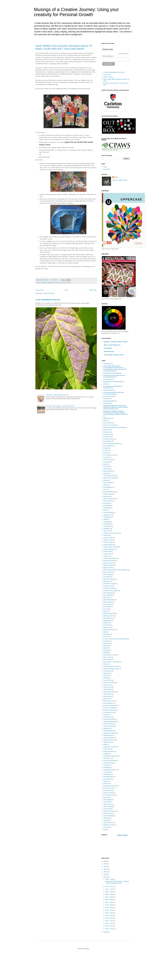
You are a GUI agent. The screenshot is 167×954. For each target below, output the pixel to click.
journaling (106, 650)
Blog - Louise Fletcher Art (112, 345)
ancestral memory (108, 439)
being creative (107, 494)
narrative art (106, 685)
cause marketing (108, 512)
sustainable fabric (108, 776)
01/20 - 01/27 (109, 926)
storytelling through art (110, 770)
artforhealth (106, 469)
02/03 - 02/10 (109, 923)
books (105, 510)
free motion (106, 625)
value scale (106, 802)
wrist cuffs (106, 827)
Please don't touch (108, 701)
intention (105, 646)
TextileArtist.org (109, 351)
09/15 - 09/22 (109, 897)
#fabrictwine (106, 403)
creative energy (107, 542)
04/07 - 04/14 (109, 915)
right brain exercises (109, 740)
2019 (105, 877)
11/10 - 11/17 (109, 886)
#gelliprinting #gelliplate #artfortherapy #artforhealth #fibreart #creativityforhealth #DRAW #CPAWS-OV (115, 407)
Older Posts (92, 290)
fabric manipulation (109, 600)
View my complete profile (119, 180)
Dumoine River (107, 572)
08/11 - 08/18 (109, 902)
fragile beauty (107, 620)
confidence (106, 528)
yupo (104, 829)
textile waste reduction (110, 786)
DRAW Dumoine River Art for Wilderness (115, 570)
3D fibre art (106, 432)
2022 (105, 869)
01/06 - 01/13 (109, 929)
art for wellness (107, 446)
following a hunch (108, 616)
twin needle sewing (109, 795)
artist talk (106, 473)
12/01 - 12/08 (109, 879)
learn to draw (107, 657)
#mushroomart (107, 423)
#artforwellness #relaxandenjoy (112, 381)
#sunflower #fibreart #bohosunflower (114, 427)
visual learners (107, 813)
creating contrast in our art (111, 533)
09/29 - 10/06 (109, 894)
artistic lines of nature (109, 478)
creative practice (108, 544)
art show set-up (107, 459)
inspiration (106, 643)
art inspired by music (109, 455)
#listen (105, 420)
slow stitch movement (109, 760)
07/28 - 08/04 (109, 905)
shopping (106, 753)
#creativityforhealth (109, 401)
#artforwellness (107, 379)
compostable (107, 526)
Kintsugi (105, 652)
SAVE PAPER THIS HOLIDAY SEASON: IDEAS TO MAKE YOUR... (117, 882)
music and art (107, 680)
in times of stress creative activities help (115, 639)
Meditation (106, 673)
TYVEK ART (107, 75)
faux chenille (107, 606)
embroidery (106, 581)
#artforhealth (107, 363)
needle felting (107, 689)
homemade (106, 634)
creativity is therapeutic (110, 558)
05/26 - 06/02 (109, 907)
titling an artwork (108, 793)
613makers (43, 282)
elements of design (109, 579)
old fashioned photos (109, 691)
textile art (106, 783)
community (106, 521)
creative (105, 535)
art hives (105, 450)
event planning (107, 595)
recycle (54, 282)
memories (106, 675)
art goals (105, 448)
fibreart (105, 611)
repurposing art (107, 735)
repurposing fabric (108, 737)
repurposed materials (109, 733)
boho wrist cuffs (108, 501)
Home (66, 290)
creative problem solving (110, 547)
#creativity (106, 398)
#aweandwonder (108, 390)
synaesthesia (107, 779)
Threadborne (108, 348)
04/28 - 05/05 (109, 913)
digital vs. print (107, 567)
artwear (105, 485)
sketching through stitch (110, 756)
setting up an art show (109, 747)
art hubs (105, 453)
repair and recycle (108, 726)
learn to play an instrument (111, 662)
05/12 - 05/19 (109, 910)
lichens (105, 664)
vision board (107, 809)
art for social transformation (111, 443)
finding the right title (109, 613)
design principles (108, 565)
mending (105, 678)
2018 (105, 932)
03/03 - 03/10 (109, 918)
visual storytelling (108, 816)
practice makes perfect (110, 705)
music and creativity (109, 682)
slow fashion (107, 758)
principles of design (109, 707)
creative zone (107, 554)
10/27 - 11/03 (109, 889)
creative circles (107, 540)
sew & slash (106, 749)
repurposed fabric (108, 730)
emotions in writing (108, 588)
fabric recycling (107, 602)
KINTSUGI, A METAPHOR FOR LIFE (57, 395)
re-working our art (108, 712)
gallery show (107, 627)
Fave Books (106, 169)
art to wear (106, 466)
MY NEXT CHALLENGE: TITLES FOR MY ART (60, 406)
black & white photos (109, 498)
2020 (105, 874)
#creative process (108, 396)
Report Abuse (122, 835)
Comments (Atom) (49, 293)
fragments (106, 623)
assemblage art (107, 487)
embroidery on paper (109, 583)
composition (106, 524)
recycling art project (109, 719)
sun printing (106, 772)
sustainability (107, 774)
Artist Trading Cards (109, 475)
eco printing (106, 577)
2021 (105, 872)
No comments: (54, 279)
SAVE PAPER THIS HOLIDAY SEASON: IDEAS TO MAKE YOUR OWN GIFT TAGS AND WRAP (63, 47)
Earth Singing (107, 574)
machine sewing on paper (111, 666)
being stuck (106, 496)
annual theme (107, 441)
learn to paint (107, 659)
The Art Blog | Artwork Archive (113, 355)
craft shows (106, 531)
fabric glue (106, 597)
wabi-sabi (106, 820)
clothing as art (107, 515)
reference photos (108, 724)
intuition (105, 648)
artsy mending (107, 482)
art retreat (106, 457)
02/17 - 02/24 (109, 921)
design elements (108, 563)
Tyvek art (106, 797)
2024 (105, 864)
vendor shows (107, 804)
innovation (106, 641)
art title (105, 464)
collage (49, 282)
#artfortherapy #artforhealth (111, 373)
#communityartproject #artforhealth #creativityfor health (113, 393)
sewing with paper (108, 751)
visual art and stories (109, 811)
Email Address (108, 56)
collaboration (107, 517)
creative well (107, 551)
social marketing (108, 763)
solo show (106, 765)
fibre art (105, 609)
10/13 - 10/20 (109, 892)
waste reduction (66, 282)
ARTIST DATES (108, 77)
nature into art (107, 687)
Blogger (87, 948)
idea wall (106, 636)
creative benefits (108, 538)
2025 (105, 861)
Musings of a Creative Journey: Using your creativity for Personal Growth (76, 12)
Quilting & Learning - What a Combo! (116, 342)
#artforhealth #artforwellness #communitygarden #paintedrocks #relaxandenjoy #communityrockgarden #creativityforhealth (115, 368)
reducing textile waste (109, 721)
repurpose (59, 282)
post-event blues (108, 703)
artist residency (107, 471)
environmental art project (110, 590)
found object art (108, 618)
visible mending (108, 806)
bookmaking (107, 508)
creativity (106, 556)
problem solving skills (109, 710)
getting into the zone (109, 629)
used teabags (107, 799)
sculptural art (107, 742)
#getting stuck (107, 418)
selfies (105, 744)
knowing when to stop (109, 655)
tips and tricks (107, 790)
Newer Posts (40, 290)
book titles (106, 503)
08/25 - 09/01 (109, 899)
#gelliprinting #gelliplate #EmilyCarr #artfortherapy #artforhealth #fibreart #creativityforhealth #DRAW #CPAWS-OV (115, 412)
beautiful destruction (109, 492)
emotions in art (107, 586)
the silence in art (108, 788)
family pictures (107, 604)
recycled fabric (107, 717)
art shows (106, 462)
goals (105, 632)
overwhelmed (107, 696)
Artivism (105, 480)
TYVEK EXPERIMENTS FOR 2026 (47, 300)
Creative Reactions (109, 549)
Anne (116, 177)
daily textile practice (109, 560)
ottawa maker (107, 694)
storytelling (106, 767)
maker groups (107, 671)
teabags (105, 781)
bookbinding (107, 505)
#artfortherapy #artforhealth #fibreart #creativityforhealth (114, 376)
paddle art (106, 698)
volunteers (106, 818)
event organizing (108, 593)
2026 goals (106, 430)
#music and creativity (109, 425)
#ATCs (105, 384)
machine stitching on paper (111, 669)
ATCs (105, 489)
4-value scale (107, 434)
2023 (105, 866)
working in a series (108, 825)
